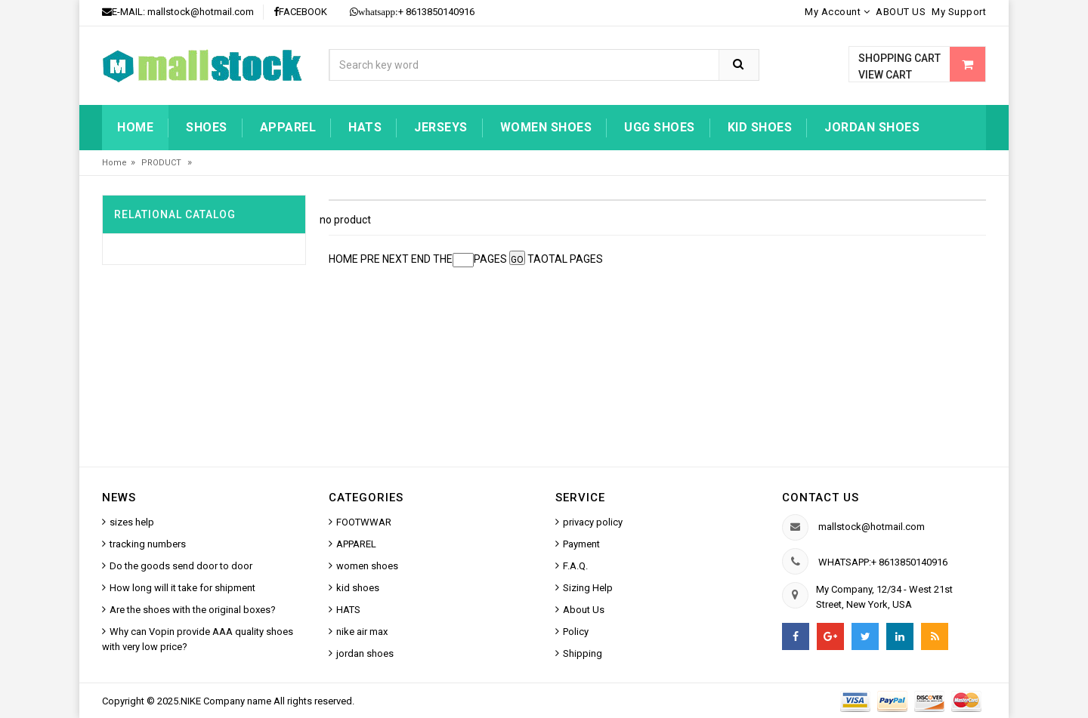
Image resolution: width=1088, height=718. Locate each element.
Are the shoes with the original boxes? (193, 609)
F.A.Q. (575, 566)
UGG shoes (659, 127)
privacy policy (593, 522)
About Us (583, 609)
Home (135, 127)
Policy (576, 631)
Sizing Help (588, 587)
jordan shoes (872, 127)
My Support (959, 11)
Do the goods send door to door (181, 566)
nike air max (362, 631)
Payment (581, 544)
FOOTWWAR (363, 522)
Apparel (288, 127)
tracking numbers (148, 544)
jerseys (441, 127)
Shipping (582, 653)
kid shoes (760, 127)
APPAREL (356, 544)
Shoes (206, 127)
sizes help (132, 522)
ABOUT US (901, 11)
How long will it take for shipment (182, 587)
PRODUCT (162, 163)
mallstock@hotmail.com (200, 11)
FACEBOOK (300, 11)
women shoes (546, 127)
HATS (365, 127)
